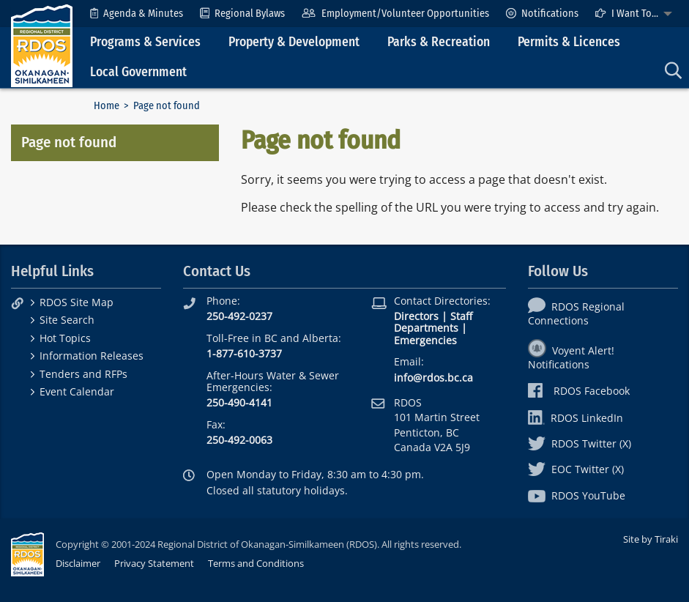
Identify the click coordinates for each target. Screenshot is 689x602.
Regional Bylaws (242, 13)
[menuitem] (136, 13)
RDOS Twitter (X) (579, 443)
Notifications (542, 13)
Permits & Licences (569, 42)
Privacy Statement (154, 563)
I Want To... (626, 13)
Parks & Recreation (438, 42)
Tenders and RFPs (83, 374)
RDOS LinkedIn (575, 418)
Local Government (138, 72)
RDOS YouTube (576, 495)
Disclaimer (78, 563)
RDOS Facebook (579, 391)
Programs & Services (145, 42)
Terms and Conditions (256, 563)
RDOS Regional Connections (576, 313)
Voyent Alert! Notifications (571, 357)
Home (106, 106)
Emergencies (425, 340)
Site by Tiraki (650, 539)
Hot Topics (65, 338)
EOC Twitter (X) (576, 469)
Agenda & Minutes (136, 13)
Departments (426, 328)
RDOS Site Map (76, 302)
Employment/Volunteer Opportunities (395, 13)
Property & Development (294, 42)
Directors (416, 316)
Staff (461, 316)
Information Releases (92, 356)
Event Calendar (77, 391)
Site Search (67, 320)
